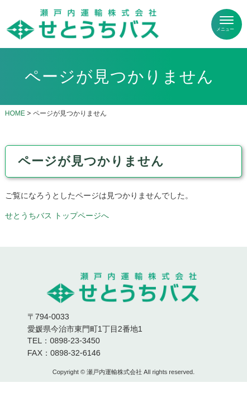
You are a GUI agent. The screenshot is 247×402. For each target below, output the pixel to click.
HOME (15, 113)
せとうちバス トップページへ (57, 215)
